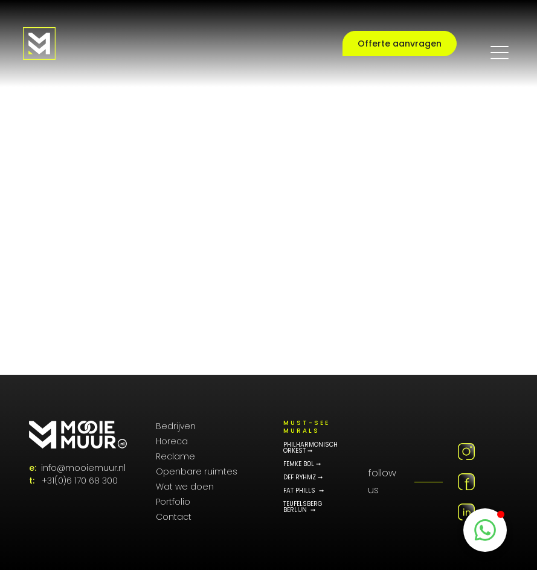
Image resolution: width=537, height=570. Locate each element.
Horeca (172, 441)
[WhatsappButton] (485, 530)
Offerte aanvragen (400, 43)
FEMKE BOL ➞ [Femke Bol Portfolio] (302, 464)
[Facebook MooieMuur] (466, 481)
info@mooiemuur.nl (83, 468)
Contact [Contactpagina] (173, 517)
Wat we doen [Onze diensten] (185, 487)
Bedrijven (176, 426)
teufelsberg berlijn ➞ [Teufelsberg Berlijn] (303, 507)
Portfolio (173, 502)
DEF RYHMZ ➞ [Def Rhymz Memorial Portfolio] (303, 477)
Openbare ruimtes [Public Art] (196, 471)
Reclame (175, 456)
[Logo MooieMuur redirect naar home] (39, 43)
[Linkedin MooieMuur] (466, 512)
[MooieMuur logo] (78, 434)
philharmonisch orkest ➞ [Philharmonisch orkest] (310, 448)
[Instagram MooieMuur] (466, 451)
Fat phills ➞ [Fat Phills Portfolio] (303, 491)
